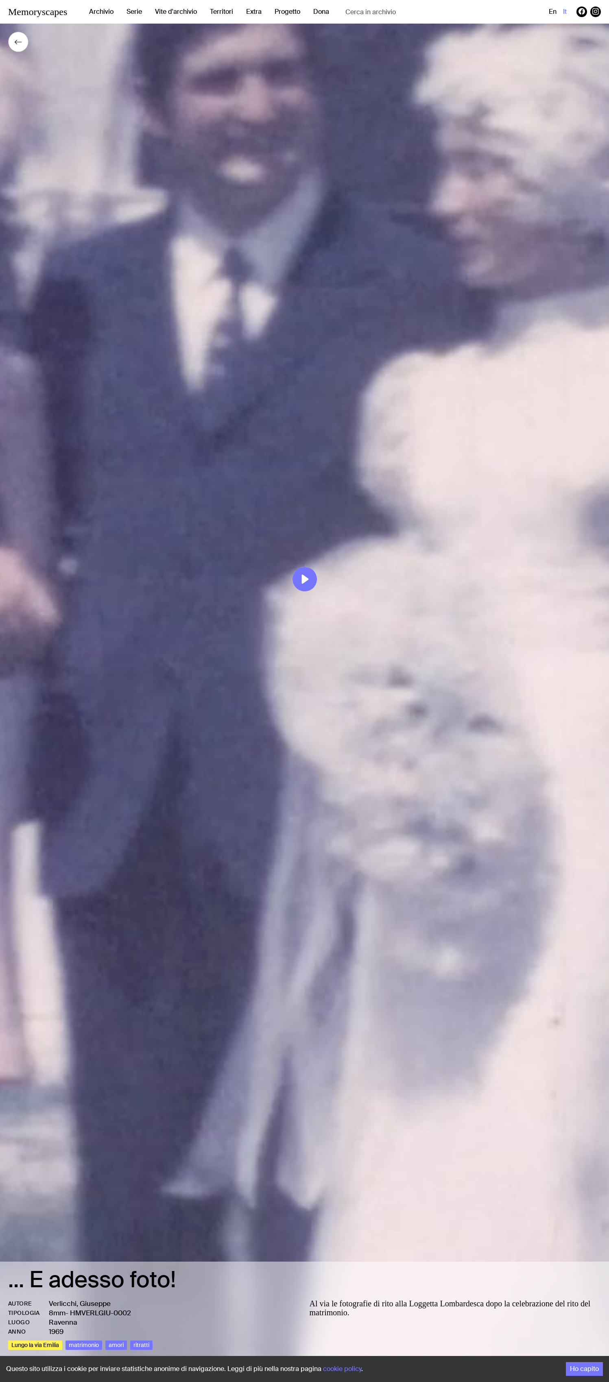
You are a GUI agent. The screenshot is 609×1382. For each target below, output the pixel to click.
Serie (134, 11)
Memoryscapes (37, 12)
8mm (57, 1312)
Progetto (287, 11)
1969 (56, 1331)
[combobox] (410, 12)
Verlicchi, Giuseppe (80, 1303)
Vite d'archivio (176, 11)
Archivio (101, 11)
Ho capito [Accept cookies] (584, 1369)
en (553, 11)
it (565, 11)
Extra (254, 11)
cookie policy (342, 1369)
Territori (221, 11)
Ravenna (63, 1322)
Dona (321, 11)
